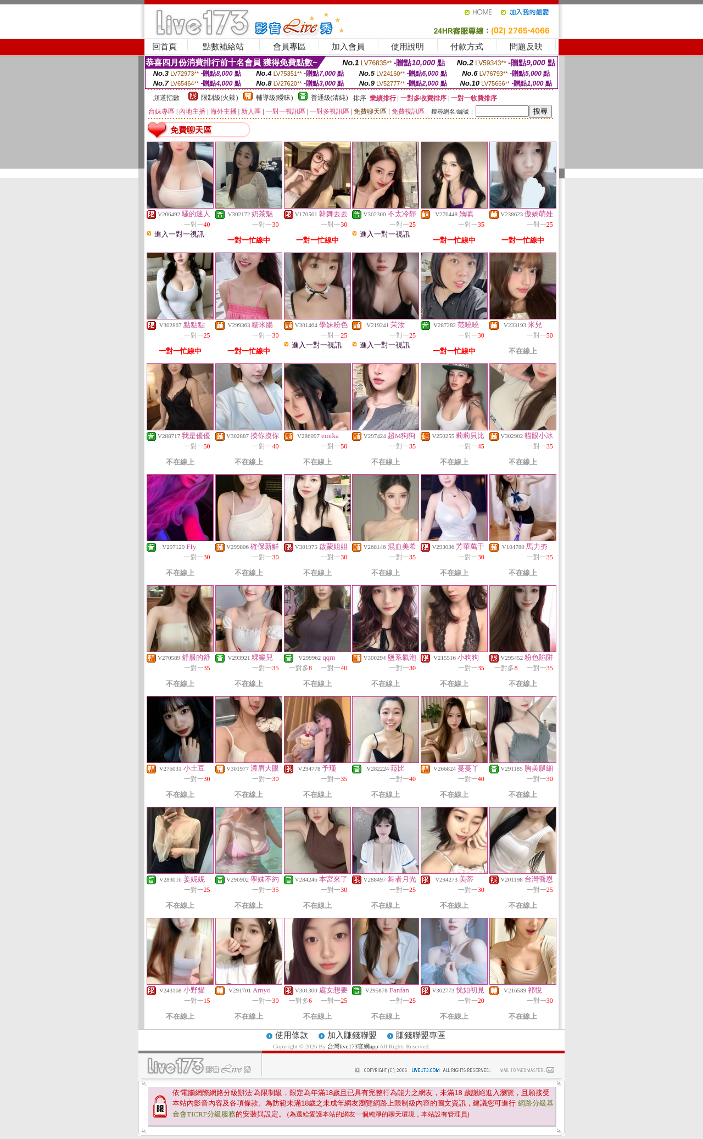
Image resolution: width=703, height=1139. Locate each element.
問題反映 (526, 46)
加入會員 (348, 46)
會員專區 (289, 46)
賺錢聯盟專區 (420, 1035)
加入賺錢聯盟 (352, 1035)
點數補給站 (223, 46)
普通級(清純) (329, 98)
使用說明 (407, 46)
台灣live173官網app (352, 1046)
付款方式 (466, 46)
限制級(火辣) (219, 98)
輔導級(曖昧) (274, 98)
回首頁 (164, 46)
